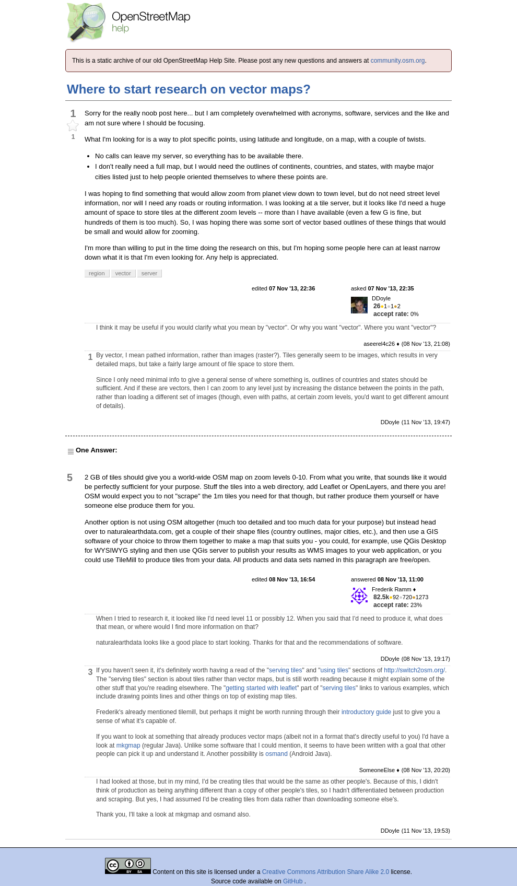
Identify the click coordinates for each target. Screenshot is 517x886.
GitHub (293, 881)
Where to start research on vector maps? (189, 89)
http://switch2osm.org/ (414, 670)
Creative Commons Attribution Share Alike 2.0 (325, 872)
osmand (276, 753)
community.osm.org (398, 60)
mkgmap (128, 745)
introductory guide (366, 712)
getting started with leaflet (261, 688)
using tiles (334, 670)
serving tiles (285, 670)
